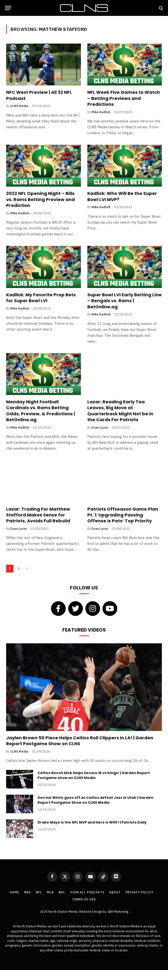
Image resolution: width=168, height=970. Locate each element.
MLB (50, 892)
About (114, 892)
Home (14, 892)
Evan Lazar (99, 427)
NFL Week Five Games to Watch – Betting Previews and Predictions (123, 98)
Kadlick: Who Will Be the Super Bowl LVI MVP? (122, 196)
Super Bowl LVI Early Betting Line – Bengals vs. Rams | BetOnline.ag (124, 301)
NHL (62, 892)
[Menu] (8, 7)
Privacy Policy (140, 892)
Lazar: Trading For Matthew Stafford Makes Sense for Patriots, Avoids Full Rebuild (38, 515)
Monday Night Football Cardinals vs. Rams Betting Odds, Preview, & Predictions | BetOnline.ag (40, 411)
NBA (27, 892)
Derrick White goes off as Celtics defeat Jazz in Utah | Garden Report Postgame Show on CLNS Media (95, 800)
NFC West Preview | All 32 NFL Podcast (39, 95)
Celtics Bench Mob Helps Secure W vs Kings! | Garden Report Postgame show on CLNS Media (94, 775)
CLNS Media (19, 106)
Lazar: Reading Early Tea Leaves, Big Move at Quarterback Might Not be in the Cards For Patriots (120, 411)
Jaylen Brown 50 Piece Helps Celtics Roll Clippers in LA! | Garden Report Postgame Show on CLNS (79, 741)
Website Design (91, 912)
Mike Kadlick (100, 112)
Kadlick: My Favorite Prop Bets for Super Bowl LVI (41, 298)
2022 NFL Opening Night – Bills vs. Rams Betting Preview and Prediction (40, 199)
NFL (39, 892)
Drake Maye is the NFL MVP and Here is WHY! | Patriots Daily (92, 822)
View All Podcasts (87, 892)
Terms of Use (84, 899)
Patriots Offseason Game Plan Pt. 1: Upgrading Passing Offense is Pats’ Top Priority (122, 515)
